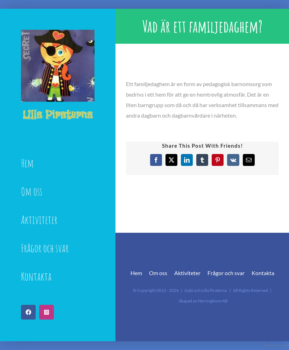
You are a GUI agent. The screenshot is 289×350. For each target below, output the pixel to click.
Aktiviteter (187, 273)
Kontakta (263, 273)
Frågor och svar (226, 273)
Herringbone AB (213, 300)
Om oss (158, 273)
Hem (136, 273)
